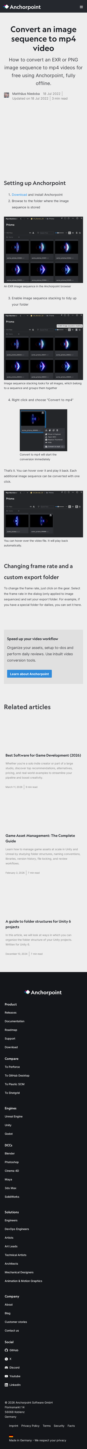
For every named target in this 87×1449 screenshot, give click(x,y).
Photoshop (12, 1162)
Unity (8, 1125)
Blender (10, 1153)
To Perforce (12, 1066)
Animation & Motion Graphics (23, 1281)
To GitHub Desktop (17, 1075)
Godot (9, 1133)
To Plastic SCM (15, 1084)
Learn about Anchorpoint (29, 674)
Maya (8, 1179)
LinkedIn (15, 1384)
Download (19, 195)
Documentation (14, 1021)
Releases (11, 1012)
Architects (11, 1263)
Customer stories (16, 1321)
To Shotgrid (12, 1092)
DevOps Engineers (17, 1229)
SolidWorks (12, 1196)
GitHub (13, 1350)
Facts (71, 1425)
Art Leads (11, 1246)
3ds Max (10, 1188)
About (9, 1304)
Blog (7, 1313)
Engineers (11, 1220)
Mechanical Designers (19, 1272)
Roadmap (11, 1029)
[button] (81, 7)
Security (59, 1425)
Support (10, 1038)
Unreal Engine (14, 1116)
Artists (9, 1237)
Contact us (12, 1330)
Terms (47, 1425)
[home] (22, 7)
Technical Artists (15, 1255)
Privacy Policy (30, 1425)
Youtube (14, 1376)
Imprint (13, 1425)
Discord (14, 1367)
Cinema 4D (12, 1170)
